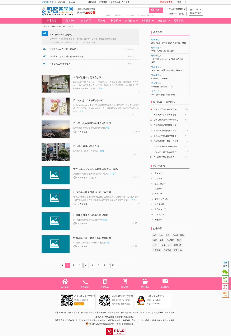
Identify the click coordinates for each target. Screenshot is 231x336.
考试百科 (164, 86)
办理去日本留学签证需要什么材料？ (169, 152)
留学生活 (63, 26)
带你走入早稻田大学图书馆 (165, 136)
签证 (158, 43)
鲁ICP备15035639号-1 (126, 324)
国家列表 (61, 2)
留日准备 (178, 245)
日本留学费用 (73, 312)
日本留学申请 (60, 312)
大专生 (156, 245)
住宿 (158, 70)
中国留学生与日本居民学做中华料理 (92, 238)
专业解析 (164, 78)
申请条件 (155, 78)
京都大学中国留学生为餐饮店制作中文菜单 (95, 169)
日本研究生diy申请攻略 (60, 64)
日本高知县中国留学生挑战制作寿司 (92, 123)
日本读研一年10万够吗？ (62, 35)
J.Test (167, 59)
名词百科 (155, 86)
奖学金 (164, 43)
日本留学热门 (170, 312)
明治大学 (178, 250)
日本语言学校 (114, 2)
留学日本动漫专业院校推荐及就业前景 (170, 120)
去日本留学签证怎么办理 (164, 157)
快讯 (153, 62)
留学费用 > (156, 48)
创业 (168, 95)
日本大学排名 (141, 15)
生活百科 (173, 86)
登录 (179, 2)
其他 (172, 51)
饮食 (153, 70)
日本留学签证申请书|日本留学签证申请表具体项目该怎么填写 (180, 146)
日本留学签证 (100, 312)
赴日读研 (92, 2)
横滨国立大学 (160, 209)
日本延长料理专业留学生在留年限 (91, 215)
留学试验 (180, 59)
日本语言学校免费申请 (176, 9)
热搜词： (109, 15)
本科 (155, 235)
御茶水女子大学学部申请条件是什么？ (170, 115)
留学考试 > (156, 56)
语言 (155, 240)
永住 (173, 95)
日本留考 (167, 250)
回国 (163, 95)
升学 (158, 95)
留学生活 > (156, 67)
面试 (170, 43)
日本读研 (170, 240)
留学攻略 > (156, 40)
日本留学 (150, 15)
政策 (153, 43)
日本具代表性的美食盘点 (86, 146)
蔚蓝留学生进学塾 (176, 14)
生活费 (159, 51)
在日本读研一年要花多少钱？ (88, 77)
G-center (73, 2)
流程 (167, 235)
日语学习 (155, 59)
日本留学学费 (113, 312)
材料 (184, 43)
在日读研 (125, 2)
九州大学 (158, 189)
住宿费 (166, 51)
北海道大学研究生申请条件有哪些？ (169, 109)
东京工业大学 (160, 184)
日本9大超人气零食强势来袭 (88, 100)
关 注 (77, 304)
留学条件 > (156, 75)
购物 (173, 70)
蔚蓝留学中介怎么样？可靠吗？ (64, 49)
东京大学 (158, 173)
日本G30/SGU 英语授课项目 (196, 11)
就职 (153, 95)
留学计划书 (166, 245)
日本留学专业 (118, 15)
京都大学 (93, 178)
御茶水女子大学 (161, 199)
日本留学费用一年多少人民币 (166, 141)
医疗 (178, 70)
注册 (185, 2)
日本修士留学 (178, 235)
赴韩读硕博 (102, 2)
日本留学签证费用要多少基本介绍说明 (170, 125)
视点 (54, 26)
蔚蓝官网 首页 (48, 2)
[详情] (100, 88)
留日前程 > (156, 91)
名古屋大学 (159, 204)
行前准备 (177, 43)
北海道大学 (159, 214)
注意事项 (157, 250)
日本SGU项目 (130, 15)
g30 (161, 235)
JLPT (162, 59)
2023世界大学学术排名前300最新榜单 (67, 56)
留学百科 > (156, 83)
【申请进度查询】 (166, 2)
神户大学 (158, 194)
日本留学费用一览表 (129, 312)
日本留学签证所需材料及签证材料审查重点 (172, 130)
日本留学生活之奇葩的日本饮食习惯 (92, 192)
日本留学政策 (87, 312)
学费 (153, 51)
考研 (173, 59)
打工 (183, 70)
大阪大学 (158, 220)
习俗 (168, 70)
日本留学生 (82, 132)
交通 (163, 70)
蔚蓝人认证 (158, 312)
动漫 (162, 240)
